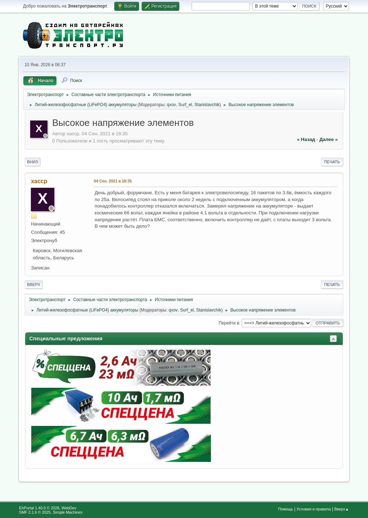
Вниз (32, 162)
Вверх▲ (341, 509)
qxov (171, 104)
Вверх (33, 284)
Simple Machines (67, 512)
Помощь (285, 509)
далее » (328, 139)
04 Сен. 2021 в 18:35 (113, 181)
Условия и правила (313, 509)
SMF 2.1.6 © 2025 (35, 512)
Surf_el (185, 104)
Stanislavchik (207, 104)
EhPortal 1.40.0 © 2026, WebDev (47, 508)
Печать (332, 162)
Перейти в (228, 322)
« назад (306, 139)
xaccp (39, 181)
